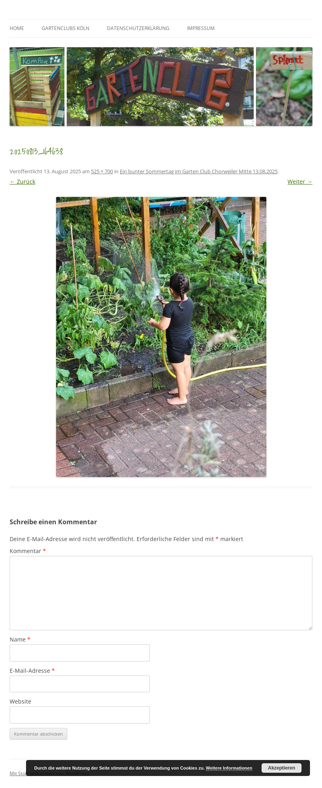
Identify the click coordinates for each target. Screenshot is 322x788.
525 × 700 (102, 171)
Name (20, 639)
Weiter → (300, 181)
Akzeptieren (281, 768)
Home (17, 28)
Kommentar (28, 551)
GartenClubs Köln (65, 28)
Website (20, 701)
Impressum (201, 28)
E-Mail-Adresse (32, 670)
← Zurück (22, 181)
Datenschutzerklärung (138, 28)
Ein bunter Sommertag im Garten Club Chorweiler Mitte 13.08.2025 (199, 171)
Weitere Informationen (229, 768)
